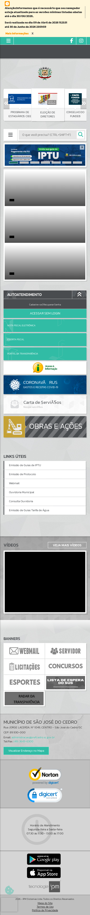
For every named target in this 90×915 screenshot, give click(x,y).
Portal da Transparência (22, 353)
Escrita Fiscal (15, 339)
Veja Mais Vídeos (67, 545)
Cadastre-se (35, 304)
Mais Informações (17, 33)
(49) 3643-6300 (23, 741)
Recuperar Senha (52, 304)
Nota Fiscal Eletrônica (21, 325)
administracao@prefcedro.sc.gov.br (33, 737)
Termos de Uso (45, 907)
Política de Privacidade (45, 910)
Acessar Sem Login (45, 313)
